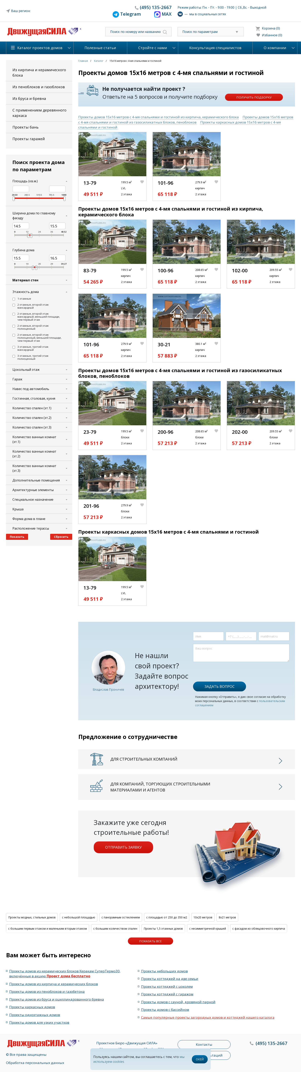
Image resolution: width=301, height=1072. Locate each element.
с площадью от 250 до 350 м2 (166, 917)
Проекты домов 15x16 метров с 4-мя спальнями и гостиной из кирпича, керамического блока (158, 117)
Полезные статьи (100, 47)
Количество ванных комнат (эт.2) (34, 453)
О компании (275, 47)
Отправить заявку (123, 847)
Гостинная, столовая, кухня (33, 398)
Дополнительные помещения (36, 480)
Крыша (17, 509)
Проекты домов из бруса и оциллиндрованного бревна (56, 999)
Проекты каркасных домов (32, 1007)
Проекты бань (25, 127)
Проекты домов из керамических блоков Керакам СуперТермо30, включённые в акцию (64, 974)
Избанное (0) (272, 35)
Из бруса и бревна (29, 98)
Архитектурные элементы (33, 490)
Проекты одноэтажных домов (34, 1014)
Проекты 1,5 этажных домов (163, 928)
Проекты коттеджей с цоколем (167, 986)
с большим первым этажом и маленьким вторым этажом (47, 928)
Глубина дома (23, 250)
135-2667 (156, 7)
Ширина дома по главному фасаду (33, 215)
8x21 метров (227, 917)
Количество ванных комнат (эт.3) (34, 468)
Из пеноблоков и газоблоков (38, 86)
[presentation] (223, 670)
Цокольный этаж (26, 369)
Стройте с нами (152, 47)
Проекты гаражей (28, 138)
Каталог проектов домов (39, 47)
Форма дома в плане (28, 519)
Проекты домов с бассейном (165, 1009)
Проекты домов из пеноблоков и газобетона (47, 991)
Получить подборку (254, 97)
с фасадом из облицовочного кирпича (258, 928)
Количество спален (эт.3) (31, 427)
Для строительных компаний (143, 759)
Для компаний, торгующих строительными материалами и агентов (160, 787)
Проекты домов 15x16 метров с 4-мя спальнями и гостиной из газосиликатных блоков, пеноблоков (185, 120)
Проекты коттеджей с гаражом (167, 994)
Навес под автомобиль (30, 389)
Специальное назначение (32, 499)
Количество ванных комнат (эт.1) (34, 439)
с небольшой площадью (78, 917)
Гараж (17, 379)
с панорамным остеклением (121, 917)
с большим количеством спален (115, 928)
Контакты (204, 1044)
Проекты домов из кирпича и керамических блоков (53, 984)
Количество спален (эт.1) (31, 408)
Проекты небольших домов (164, 971)
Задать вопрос (219, 686)
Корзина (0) (271, 28)
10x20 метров (202, 917)
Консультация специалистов (215, 47)
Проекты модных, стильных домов (32, 917)
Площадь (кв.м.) (25, 181)
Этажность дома (25, 292)
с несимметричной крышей (207, 928)
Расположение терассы (30, 528)
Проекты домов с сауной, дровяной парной (178, 1002)
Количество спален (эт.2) (31, 417)
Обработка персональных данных (35, 1062)
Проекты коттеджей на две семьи (169, 978)
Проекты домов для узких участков (39, 1022)
